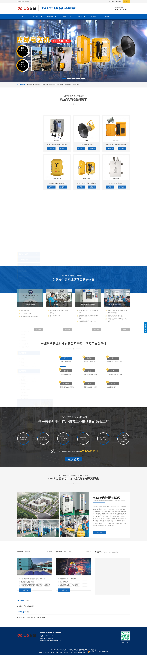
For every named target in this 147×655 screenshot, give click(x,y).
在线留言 (87, 650)
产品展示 (65, 16)
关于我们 (111, 1)
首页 (22, 16)
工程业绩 (79, 16)
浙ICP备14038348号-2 (80, 652)
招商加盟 (82, 650)
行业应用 (50, 16)
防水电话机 (36, 84)
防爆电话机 (29, 84)
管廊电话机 (76, 84)
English (126, 1)
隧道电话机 (60, 84)
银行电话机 (52, 84)
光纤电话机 (44, 84)
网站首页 (53, 650)
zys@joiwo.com (48, 638)
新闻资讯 (94, 16)
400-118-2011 (122, 9)
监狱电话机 (68, 84)
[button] (64, 78)
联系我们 (118, 1)
